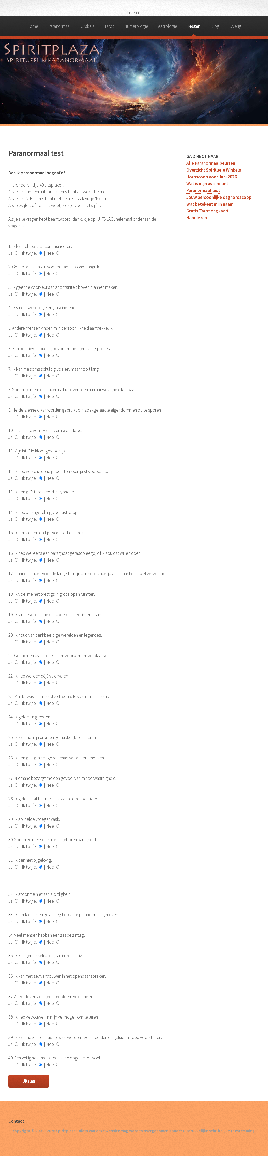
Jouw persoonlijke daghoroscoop (219, 197)
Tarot (109, 26)
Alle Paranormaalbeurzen (210, 163)
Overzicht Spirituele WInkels (213, 170)
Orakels (88, 26)
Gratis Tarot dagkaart (207, 211)
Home (32, 26)
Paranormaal (59, 26)
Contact (16, 1121)
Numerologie (136, 26)
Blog (214, 26)
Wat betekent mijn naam (209, 204)
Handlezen (196, 218)
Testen (193, 26)
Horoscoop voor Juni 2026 (211, 177)
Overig (235, 26)
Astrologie (167, 26)
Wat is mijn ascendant (207, 184)
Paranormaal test (203, 190)
